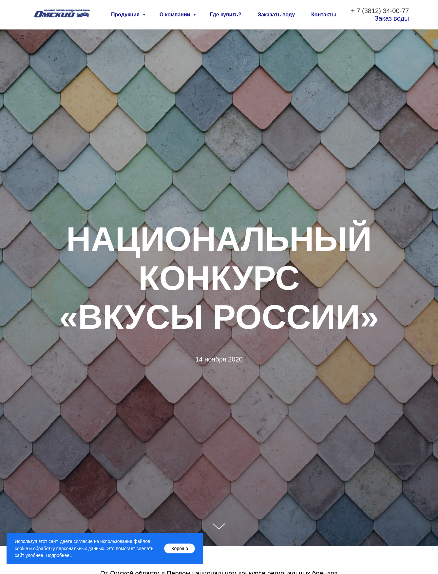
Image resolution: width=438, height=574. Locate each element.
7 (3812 (367, 10)
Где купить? (225, 14)
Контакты (323, 14)
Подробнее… (60, 555)
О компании (176, 14)
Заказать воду (276, 14)
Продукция (126, 14)
